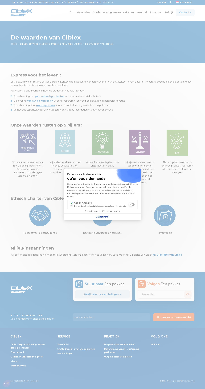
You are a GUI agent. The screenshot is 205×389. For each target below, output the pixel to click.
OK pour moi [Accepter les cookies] (102, 216)
